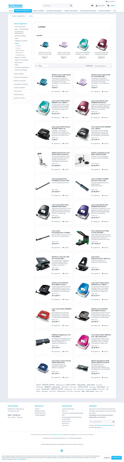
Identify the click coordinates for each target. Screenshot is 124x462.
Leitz (74, 389)
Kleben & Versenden (20, 81)
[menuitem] (58, 5)
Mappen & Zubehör (20, 57)
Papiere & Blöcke (19, 74)
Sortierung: (89, 66)
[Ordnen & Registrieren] (23, 10)
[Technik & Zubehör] (104, 10)
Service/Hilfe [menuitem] (110, 1)
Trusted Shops (66, 419)
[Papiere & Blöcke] (38, 10)
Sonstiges (18, 48)
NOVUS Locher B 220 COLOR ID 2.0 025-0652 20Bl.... (63, 53)
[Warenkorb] (111, 5)
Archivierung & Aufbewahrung (19, 32)
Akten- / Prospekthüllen (22, 29)
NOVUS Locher (48, 384)
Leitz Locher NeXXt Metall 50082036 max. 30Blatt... (100, 283)
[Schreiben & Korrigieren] (54, 10)
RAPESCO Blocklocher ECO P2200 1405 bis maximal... (61, 153)
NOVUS (38, 391)
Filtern (39, 66)
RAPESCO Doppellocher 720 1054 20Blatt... (61, 335)
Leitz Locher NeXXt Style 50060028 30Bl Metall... (101, 53)
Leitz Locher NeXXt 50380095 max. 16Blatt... (101, 127)
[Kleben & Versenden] (71, 10)
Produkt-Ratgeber (40, 415)
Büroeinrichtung (18, 94)
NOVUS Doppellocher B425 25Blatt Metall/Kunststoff (100, 361)
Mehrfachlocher (20, 52)
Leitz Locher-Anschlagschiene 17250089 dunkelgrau (61, 231)
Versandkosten (58, 434)
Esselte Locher (68, 389)
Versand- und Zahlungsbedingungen (72, 413)
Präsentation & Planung (21, 84)
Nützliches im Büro (19, 98)
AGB (63, 415)
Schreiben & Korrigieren (21, 77)
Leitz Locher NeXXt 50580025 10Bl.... (61, 309)
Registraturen (19, 62)
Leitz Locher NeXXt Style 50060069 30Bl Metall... (99, 205)
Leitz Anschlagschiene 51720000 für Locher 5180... (61, 179)
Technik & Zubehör (19, 87)
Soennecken (40, 387)
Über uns (64, 411)
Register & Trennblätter (21, 60)
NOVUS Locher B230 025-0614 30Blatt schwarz (60, 283)
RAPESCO (38, 385)
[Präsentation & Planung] (88, 10)
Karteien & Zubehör (20, 36)
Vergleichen (56, 91)
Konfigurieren (116, 457)
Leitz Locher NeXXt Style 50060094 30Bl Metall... (60, 205)
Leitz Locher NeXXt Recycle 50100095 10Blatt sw (61, 127)
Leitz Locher (71, 384)
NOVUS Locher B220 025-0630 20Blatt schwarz (99, 309)
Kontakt (37, 409)
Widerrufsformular (40, 413)
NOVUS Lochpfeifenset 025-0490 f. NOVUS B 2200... (100, 153)
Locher (17, 43)
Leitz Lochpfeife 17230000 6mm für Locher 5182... (100, 179)
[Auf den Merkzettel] (66, 92)
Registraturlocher (20, 50)
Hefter (16, 38)
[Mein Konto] (100, 5)
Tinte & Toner (18, 91)
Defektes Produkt (40, 411)
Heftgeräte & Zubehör (21, 41)
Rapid (94, 389)
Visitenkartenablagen (21, 70)
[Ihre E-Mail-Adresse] (100, 421)
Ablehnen (107, 457)
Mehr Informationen (20, 459)
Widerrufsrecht (66, 421)
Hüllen (17, 65)
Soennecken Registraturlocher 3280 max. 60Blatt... (101, 257)
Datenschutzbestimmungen (105, 425)
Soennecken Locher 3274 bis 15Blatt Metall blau (61, 361)
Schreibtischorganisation (22, 67)
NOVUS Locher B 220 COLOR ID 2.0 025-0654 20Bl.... (44, 53)
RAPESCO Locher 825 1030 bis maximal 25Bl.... (60, 257)
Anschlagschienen (20, 55)
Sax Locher (70, 391)
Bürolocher (18, 45)
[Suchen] (71, 5)
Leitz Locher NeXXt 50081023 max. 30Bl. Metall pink (101, 335)
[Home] (11, 10)
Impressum (65, 425)
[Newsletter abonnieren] (113, 421)
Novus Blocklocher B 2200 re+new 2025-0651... (100, 231)
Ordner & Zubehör (20, 26)
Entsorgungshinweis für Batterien (71, 417)
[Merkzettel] (92, 5)
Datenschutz (65, 423)
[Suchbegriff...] (58, 5)
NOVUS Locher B (60, 385)
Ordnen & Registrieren (20, 24)
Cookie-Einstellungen (68, 409)
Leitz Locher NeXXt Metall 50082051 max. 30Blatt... (82, 53)
